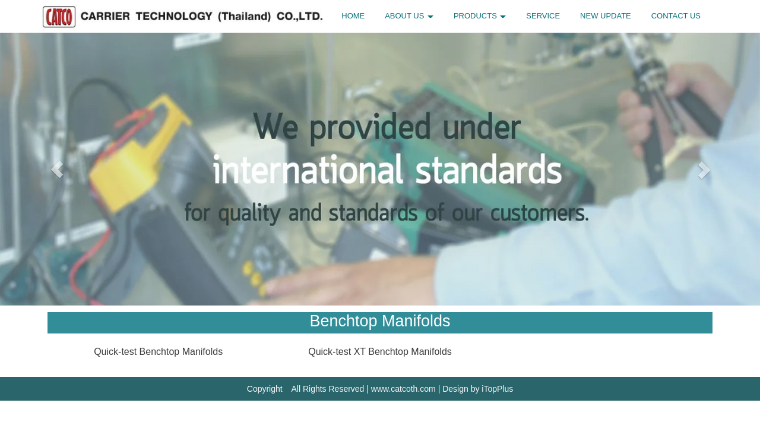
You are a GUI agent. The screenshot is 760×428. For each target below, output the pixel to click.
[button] (57, 169)
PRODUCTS (480, 15)
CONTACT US (676, 15)
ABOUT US (409, 15)
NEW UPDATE (605, 15)
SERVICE (543, 15)
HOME (353, 15)
